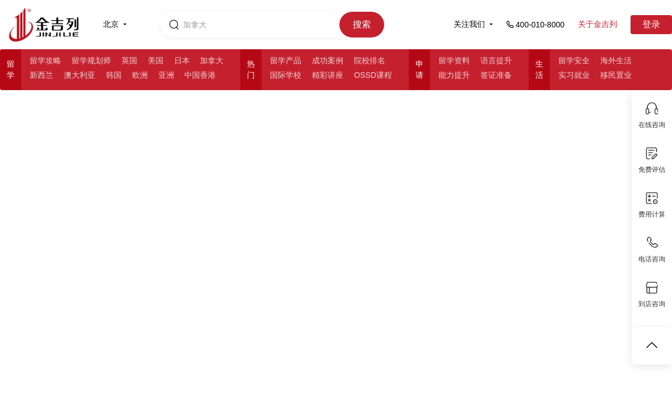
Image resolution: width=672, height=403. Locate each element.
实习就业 (574, 75)
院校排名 (369, 60)
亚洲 (166, 75)
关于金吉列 (597, 24)
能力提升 (454, 75)
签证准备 (496, 75)
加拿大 (211, 60)
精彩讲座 (327, 75)
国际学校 (285, 75)
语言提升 (496, 60)
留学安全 (574, 60)
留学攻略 (45, 60)
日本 (182, 60)
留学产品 (285, 60)
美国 (156, 60)
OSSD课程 (373, 75)
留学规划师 (91, 60)
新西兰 (41, 75)
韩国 (114, 75)
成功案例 (327, 60)
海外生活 (616, 60)
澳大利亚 (79, 75)
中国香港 (200, 75)
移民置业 (616, 75)
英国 (129, 60)
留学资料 (454, 60)
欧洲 (140, 75)
